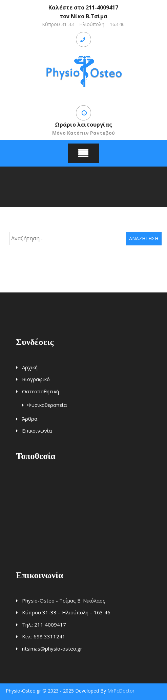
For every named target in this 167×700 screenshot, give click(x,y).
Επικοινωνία (37, 430)
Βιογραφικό (36, 379)
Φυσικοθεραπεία (47, 404)
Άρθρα (29, 418)
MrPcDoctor (120, 690)
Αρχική (30, 367)
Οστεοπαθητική (40, 391)
